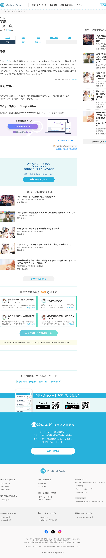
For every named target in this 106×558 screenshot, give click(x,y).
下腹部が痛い (43, 382)
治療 (69, 38)
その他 (79, 5)
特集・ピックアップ (45, 497)
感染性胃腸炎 (55, 382)
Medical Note (43, 517)
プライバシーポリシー (83, 489)
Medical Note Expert (85, 517)
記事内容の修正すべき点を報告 (66, 149)
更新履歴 (74, 79)
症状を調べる (5, 486)
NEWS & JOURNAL (45, 500)
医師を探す (43, 486)
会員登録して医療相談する (38, 333)
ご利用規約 (79, 486)
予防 (7, 42)
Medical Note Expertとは (68, 140)
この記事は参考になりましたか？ (65, 146)
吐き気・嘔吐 (22, 382)
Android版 (6, 520)
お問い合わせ (80, 492)
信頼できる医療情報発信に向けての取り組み (90, 482)
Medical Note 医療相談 (48, 520)
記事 (23, 42)
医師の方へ (38, 42)
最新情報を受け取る (38, 179)
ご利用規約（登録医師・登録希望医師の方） (90, 502)
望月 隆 (8, 30)
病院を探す (43, 483)
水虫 (19, 11)
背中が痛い (33, 382)
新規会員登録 (53, 451)
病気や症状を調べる (39, 5)
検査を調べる (5, 489)
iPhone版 (5, 517)
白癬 (8, 61)
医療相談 (53, 5)
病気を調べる (11, 11)
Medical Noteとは (81, 479)
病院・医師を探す (66, 5)
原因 (23, 38)
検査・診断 (54, 38)
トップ (4, 11)
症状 (38, 38)
